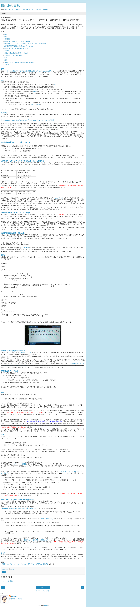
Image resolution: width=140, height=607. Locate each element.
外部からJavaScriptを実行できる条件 (16, 53)
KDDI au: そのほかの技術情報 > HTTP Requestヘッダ (19, 508)
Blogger (46, 605)
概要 (5, 34)
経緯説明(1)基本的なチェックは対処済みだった (19, 41)
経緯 (5, 36)
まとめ (6, 64)
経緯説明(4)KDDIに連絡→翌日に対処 (16, 48)
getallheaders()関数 (20, 464)
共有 (3, 572)
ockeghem (14, 596)
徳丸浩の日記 (10, 5)
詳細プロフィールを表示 (16, 599)
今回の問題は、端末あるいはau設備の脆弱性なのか (21, 62)
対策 (5, 60)
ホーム (42, 587)
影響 (5, 57)
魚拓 (55, 84)
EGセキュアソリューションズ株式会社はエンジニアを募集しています (26, 9)
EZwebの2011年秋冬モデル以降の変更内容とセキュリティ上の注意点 (29, 71)
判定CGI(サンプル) (47, 518)
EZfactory (26, 248)
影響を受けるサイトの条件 (13, 55)
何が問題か (8, 39)
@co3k (35, 91)
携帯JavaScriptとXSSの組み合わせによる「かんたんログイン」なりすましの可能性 (28, 120)
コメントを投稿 (7, 581)
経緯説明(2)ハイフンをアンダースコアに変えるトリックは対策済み (26, 43)
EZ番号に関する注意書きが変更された (36, 540)
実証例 (6, 50)
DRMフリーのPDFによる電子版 (38, 564)
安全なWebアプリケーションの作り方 (14, 564)
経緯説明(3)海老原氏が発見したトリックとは (18, 46)
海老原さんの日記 (26, 352)
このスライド (59, 198)
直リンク (33, 104)
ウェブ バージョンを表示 (43, 591)
